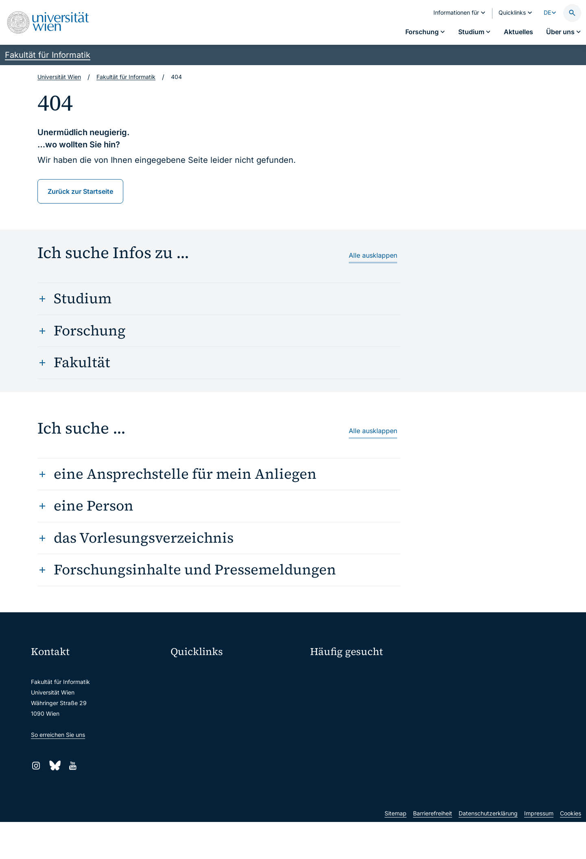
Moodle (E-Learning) (203, 671)
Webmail (187, 688)
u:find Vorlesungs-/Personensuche (221, 722)
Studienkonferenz (339, 687)
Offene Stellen (470, 687)
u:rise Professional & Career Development (230, 790)
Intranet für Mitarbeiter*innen (214, 739)
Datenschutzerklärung (488, 850)
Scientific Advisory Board (349, 702)
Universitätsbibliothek (204, 756)
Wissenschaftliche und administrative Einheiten (237, 773)
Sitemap (396, 850)
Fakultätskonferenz (341, 673)
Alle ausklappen (373, 255)
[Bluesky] (54, 766)
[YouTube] (72, 766)
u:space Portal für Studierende (216, 705)
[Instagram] (36, 766)
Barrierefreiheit (432, 850)
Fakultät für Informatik (47, 55)
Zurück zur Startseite (80, 191)
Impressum (538, 850)
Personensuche (466, 673)
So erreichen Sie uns (58, 734)
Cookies (570, 850)
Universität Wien (59, 76)
